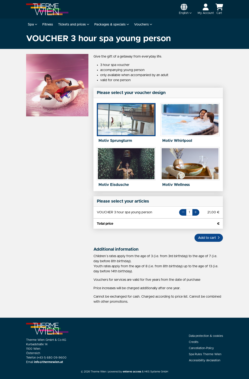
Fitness (47, 24)
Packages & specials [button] (111, 24)
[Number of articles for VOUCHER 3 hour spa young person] (189, 212)
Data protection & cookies (206, 336)
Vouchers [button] (143, 24)
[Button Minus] (182, 212)
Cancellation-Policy (201, 348)
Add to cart (209, 237)
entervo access (132, 371)
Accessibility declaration (204, 360)
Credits (193, 342)
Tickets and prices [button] (73, 24)
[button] (185, 9)
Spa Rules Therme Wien (205, 354)
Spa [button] (32, 24)
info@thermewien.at (48, 362)
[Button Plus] (195, 212)
